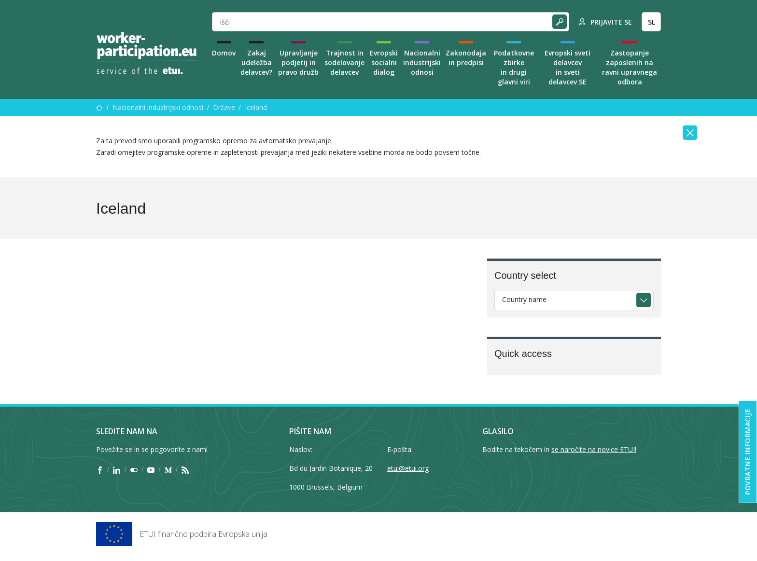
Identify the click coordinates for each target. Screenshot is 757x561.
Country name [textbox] (524, 299)
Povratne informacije (747, 452)
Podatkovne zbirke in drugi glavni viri (514, 67)
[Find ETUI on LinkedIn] (116, 470)
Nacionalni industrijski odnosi (422, 62)
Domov (224, 52)
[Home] (146, 53)
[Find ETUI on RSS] (185, 470)
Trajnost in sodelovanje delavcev (344, 62)
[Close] (690, 132)
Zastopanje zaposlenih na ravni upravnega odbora (629, 67)
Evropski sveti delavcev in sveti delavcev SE (567, 67)
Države (224, 107)
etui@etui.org (408, 468)
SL (651, 22)
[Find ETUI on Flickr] (134, 470)
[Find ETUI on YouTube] (150, 470)
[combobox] (574, 300)
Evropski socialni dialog (384, 62)
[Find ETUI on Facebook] (99, 470)
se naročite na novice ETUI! (593, 449)
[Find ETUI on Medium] (168, 470)
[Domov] (99, 107)
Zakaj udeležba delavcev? (256, 62)
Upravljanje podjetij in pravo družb (298, 62)
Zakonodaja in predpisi (466, 57)
